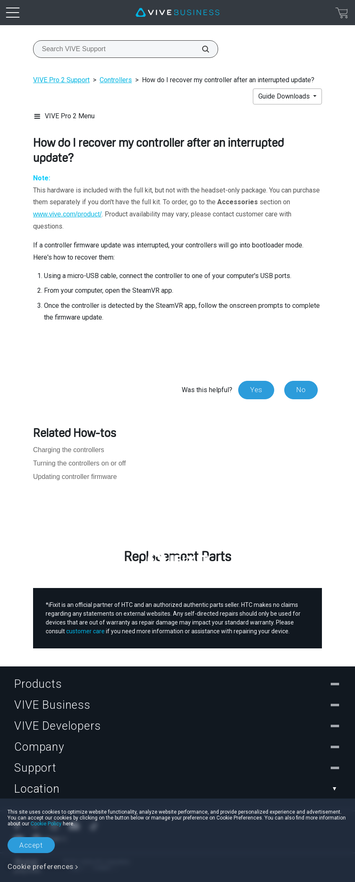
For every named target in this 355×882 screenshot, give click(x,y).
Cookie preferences (41, 866)
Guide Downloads (284, 96)
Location (177, 788)
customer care (85, 631)
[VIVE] (177, 12)
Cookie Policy (46, 824)
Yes (256, 389)
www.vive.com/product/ (67, 214)
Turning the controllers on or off (79, 463)
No (301, 389)
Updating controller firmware (75, 476)
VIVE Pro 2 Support (61, 80)
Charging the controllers (68, 449)
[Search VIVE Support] (201, 49)
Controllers (116, 80)
